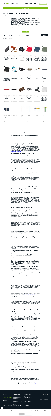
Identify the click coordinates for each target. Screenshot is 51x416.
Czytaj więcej (25, 31)
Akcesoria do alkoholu (16, 402)
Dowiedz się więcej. (30, 411)
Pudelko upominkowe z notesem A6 (22, 57)
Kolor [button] (19, 35)
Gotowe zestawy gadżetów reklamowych (27, 394)
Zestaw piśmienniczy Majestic (7, 117)
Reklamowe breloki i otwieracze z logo (28, 396)
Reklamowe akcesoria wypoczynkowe (6, 400)
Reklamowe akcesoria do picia (28, 398)
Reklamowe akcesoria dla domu (7, 402)
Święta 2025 (5, 394)
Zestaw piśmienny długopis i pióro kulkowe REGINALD (14, 77)
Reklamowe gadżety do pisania (7, 397)
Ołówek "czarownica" (37, 116)
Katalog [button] (12, 35)
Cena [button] (34, 35)
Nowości (16, 3)
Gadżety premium (26, 402)
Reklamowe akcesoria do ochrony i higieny (6, 401)
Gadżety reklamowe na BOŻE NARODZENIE (17, 394)
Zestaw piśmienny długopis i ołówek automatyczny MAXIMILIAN (6, 58)
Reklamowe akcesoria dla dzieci (17, 401)
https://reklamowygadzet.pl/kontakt (16, 151)
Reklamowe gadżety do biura (17, 397)
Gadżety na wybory (26, 405)
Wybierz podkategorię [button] (5, 35)
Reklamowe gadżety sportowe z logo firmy (17, 404)
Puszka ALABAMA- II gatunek (14, 117)
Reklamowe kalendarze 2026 (7, 406)
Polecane (30, 3)
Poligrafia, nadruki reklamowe (27, 401)
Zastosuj (44, 35)
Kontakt (35, 3)
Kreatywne (26, 3)
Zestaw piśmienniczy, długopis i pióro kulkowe (22, 77)
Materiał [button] (27, 35)
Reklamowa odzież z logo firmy (28, 397)
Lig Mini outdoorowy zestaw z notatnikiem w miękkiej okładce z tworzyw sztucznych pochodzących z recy (29, 58)
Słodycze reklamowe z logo (17, 405)
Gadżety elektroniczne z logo (7, 398)
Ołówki (22, 115)
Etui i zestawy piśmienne (7, 55)
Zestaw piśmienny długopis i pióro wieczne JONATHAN (14, 57)
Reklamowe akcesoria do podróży (16, 398)
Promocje (12, 3)
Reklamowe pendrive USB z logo (7, 405)
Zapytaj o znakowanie (14, 61)
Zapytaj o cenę (22, 60)
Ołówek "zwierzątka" (44, 116)
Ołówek (22, 116)
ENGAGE (37, 96)
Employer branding (26, 406)
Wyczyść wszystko (10, 38)
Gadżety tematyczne (16, 406)
